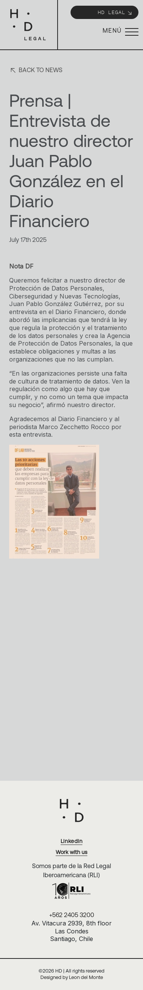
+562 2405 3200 (71, 914)
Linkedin (72, 841)
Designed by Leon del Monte (71, 977)
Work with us (71, 852)
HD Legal (115, 12)
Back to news (36, 70)
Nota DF (21, 266)
